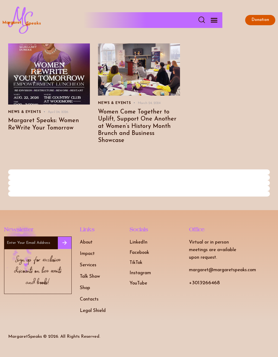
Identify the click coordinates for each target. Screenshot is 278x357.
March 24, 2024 (149, 103)
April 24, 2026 (58, 112)
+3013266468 (204, 283)
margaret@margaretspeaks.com (222, 270)
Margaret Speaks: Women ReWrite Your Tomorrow (43, 124)
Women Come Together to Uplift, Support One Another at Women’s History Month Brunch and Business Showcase (137, 126)
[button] (214, 20)
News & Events (24, 112)
